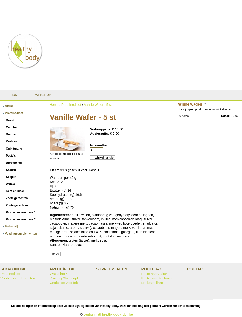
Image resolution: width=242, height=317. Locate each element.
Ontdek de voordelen (65, 283)
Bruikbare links (152, 283)
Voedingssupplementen (17, 278)
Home (54, 105)
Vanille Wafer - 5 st (98, 105)
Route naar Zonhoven (157, 278)
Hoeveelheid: (100, 145)
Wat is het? (58, 274)
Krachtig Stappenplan (65, 278)
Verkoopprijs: (101, 129)
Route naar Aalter (154, 274)
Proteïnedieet (71, 105)
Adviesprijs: (100, 133)
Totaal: (225, 116)
